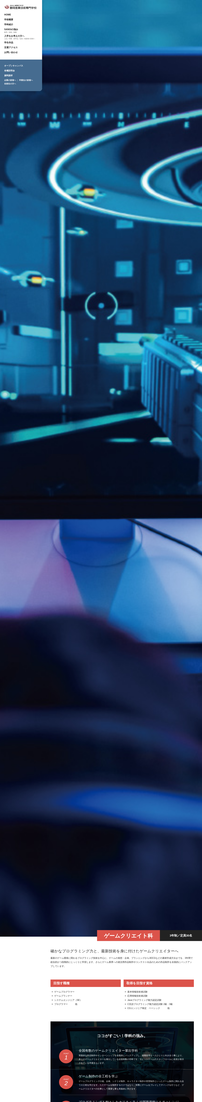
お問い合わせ (11, 52)
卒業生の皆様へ (26, 80)
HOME (7, 14)
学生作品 (8, 42)
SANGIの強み (11, 29)
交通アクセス (11, 47)
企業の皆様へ (10, 80)
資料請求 (8, 75)
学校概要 (8, 19)
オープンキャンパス (13, 65)
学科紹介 (8, 24)
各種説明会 (9, 70)
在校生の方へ (10, 84)
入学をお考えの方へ (14, 36)
